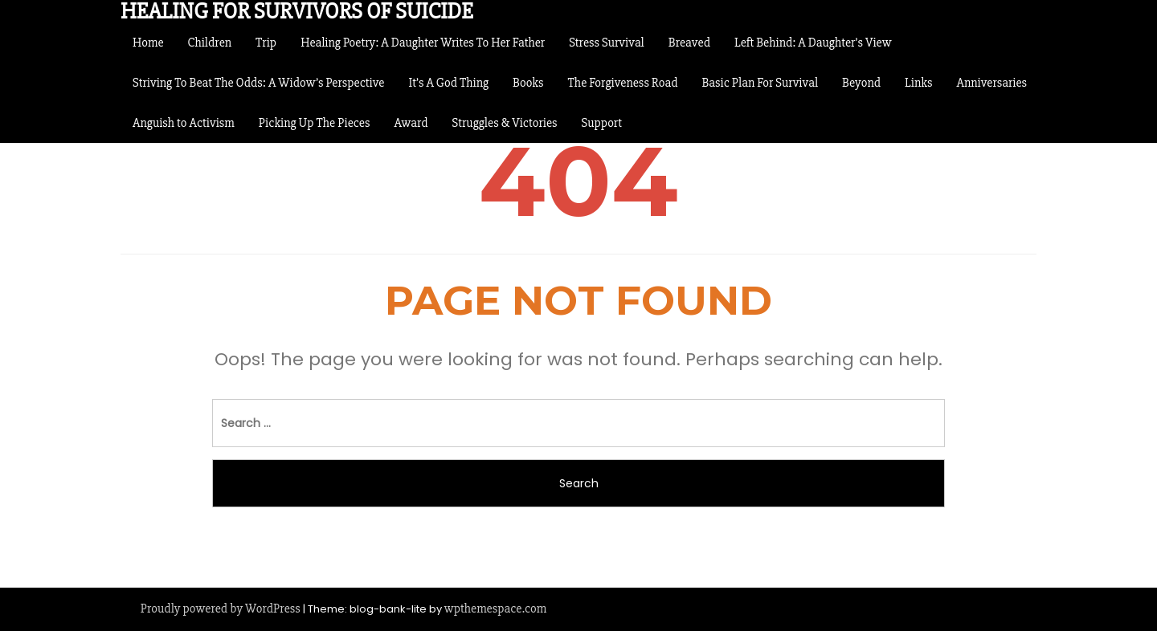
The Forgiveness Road (623, 83)
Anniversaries (991, 83)
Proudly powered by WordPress (220, 608)
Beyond (861, 83)
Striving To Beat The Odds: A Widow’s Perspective (258, 83)
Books (528, 83)
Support (602, 123)
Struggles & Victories (505, 123)
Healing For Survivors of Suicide (297, 11)
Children (210, 43)
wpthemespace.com (495, 608)
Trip (266, 43)
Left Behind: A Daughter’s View (813, 43)
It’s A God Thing (448, 83)
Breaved (689, 43)
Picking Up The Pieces (314, 123)
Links (918, 83)
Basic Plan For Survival (759, 83)
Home (148, 43)
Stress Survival (606, 43)
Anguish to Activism (184, 123)
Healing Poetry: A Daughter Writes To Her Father (422, 43)
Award (411, 123)
